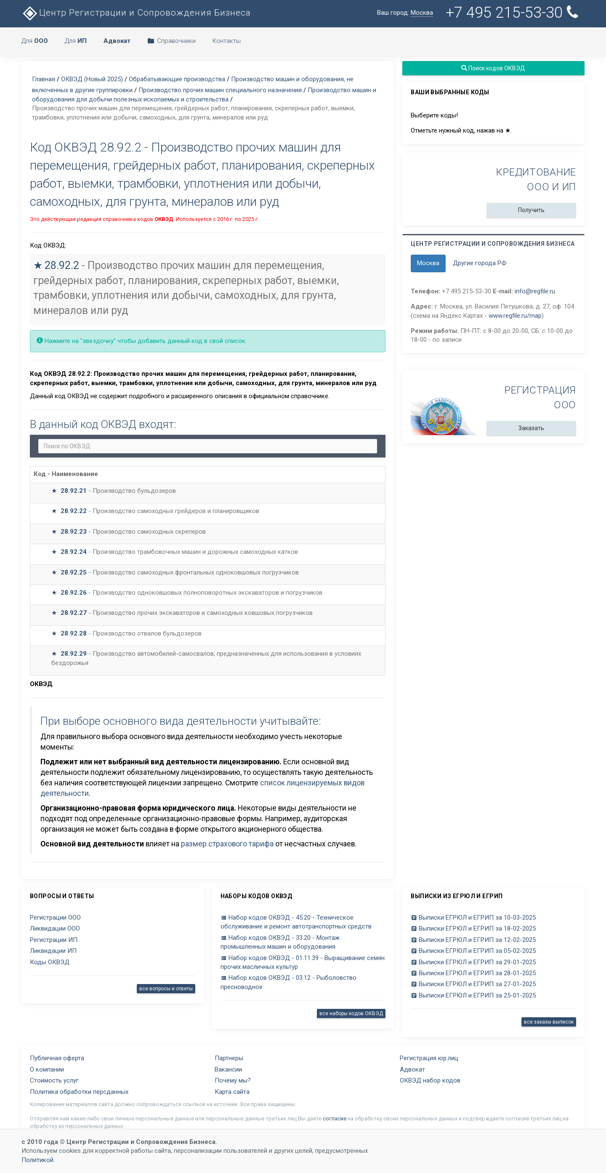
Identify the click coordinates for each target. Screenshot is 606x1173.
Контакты (227, 41)
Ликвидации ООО (55, 928)
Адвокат (412, 1069)
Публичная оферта (57, 1058)
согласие (334, 1118)
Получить (531, 210)
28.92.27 (74, 613)
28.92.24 (74, 552)
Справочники (171, 41)
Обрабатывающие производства (177, 79)
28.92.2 (62, 265)
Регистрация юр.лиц (429, 1058)
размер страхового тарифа (227, 844)
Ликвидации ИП (53, 951)
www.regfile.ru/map (515, 315)
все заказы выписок (549, 1022)
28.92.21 (74, 491)
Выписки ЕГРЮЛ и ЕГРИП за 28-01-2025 (473, 973)
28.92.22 (74, 511)
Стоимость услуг (54, 1080)
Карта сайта (232, 1092)
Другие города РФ (480, 263)
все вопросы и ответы (166, 989)
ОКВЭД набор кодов (430, 1080)
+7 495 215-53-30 (513, 12)
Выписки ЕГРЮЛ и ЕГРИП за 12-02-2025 (473, 940)
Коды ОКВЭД (49, 962)
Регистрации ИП (53, 940)
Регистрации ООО (55, 917)
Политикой (37, 1160)
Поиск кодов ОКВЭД (494, 68)
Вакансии (228, 1069)
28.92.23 (74, 531)
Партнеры (229, 1058)
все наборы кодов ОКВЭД (351, 1013)
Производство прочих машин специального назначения (220, 90)
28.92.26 (74, 592)
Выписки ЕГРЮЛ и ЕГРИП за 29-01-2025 (473, 962)
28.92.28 (74, 633)
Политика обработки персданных (79, 1092)
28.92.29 (74, 653)
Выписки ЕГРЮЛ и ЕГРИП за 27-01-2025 (473, 984)
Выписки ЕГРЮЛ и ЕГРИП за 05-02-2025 (473, 951)
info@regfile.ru (535, 291)
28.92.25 (74, 572)
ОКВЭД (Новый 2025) (92, 79)
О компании (47, 1069)
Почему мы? (233, 1080)
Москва (428, 263)
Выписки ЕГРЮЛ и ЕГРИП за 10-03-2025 (473, 917)
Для (34, 41)
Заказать (531, 428)
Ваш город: (405, 13)
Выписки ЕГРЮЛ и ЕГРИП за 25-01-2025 (473, 995)
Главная (43, 79)
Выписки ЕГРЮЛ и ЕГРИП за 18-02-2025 (473, 928)
